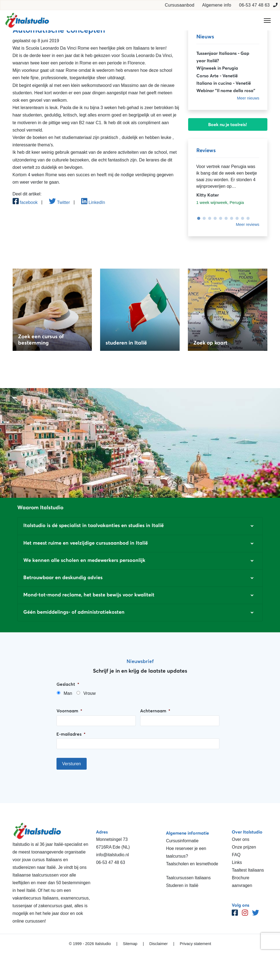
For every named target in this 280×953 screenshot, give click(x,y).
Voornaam (69, 710)
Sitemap (130, 943)
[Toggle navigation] (267, 20)
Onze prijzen (244, 847)
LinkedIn (93, 202)
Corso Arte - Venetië (217, 75)
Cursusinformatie (182, 840)
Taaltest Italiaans (248, 870)
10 (247, 218)
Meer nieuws (248, 98)
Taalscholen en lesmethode (192, 863)
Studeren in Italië (182, 885)
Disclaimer (158, 943)
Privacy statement (195, 943)
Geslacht (67, 684)
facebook (25, 202)
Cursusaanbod (179, 5)
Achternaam (155, 710)
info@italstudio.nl (112, 854)
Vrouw (89, 693)
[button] (140, 526)
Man (68, 693)
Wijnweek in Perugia (217, 68)
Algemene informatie (187, 833)
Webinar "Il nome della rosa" (225, 90)
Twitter (59, 202)
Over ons (240, 839)
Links (237, 862)
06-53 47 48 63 (254, 5)
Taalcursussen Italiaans (188, 877)
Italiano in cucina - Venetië (223, 83)
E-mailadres (71, 734)
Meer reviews (247, 224)
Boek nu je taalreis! (227, 124)
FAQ (236, 854)
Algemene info (216, 5)
